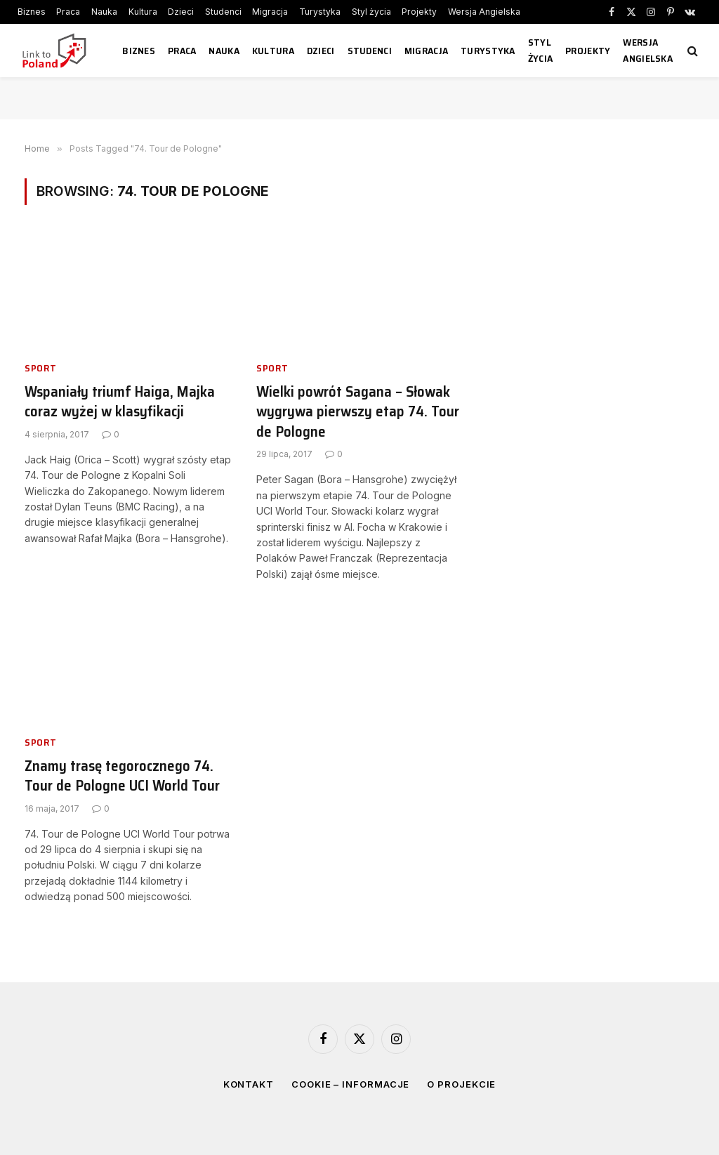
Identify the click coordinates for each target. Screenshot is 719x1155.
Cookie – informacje (350, 1084)
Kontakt (248, 1084)
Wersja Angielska (484, 11)
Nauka (104, 11)
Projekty (419, 11)
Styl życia (371, 11)
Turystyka (320, 11)
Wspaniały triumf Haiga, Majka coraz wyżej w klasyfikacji (120, 402)
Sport (41, 368)
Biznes (32, 11)
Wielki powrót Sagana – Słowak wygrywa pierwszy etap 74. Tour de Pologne (357, 412)
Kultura (142, 11)
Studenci (223, 11)
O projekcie (461, 1084)
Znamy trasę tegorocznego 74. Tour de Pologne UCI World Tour (122, 776)
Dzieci (181, 11)
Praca (68, 11)
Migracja (270, 11)
